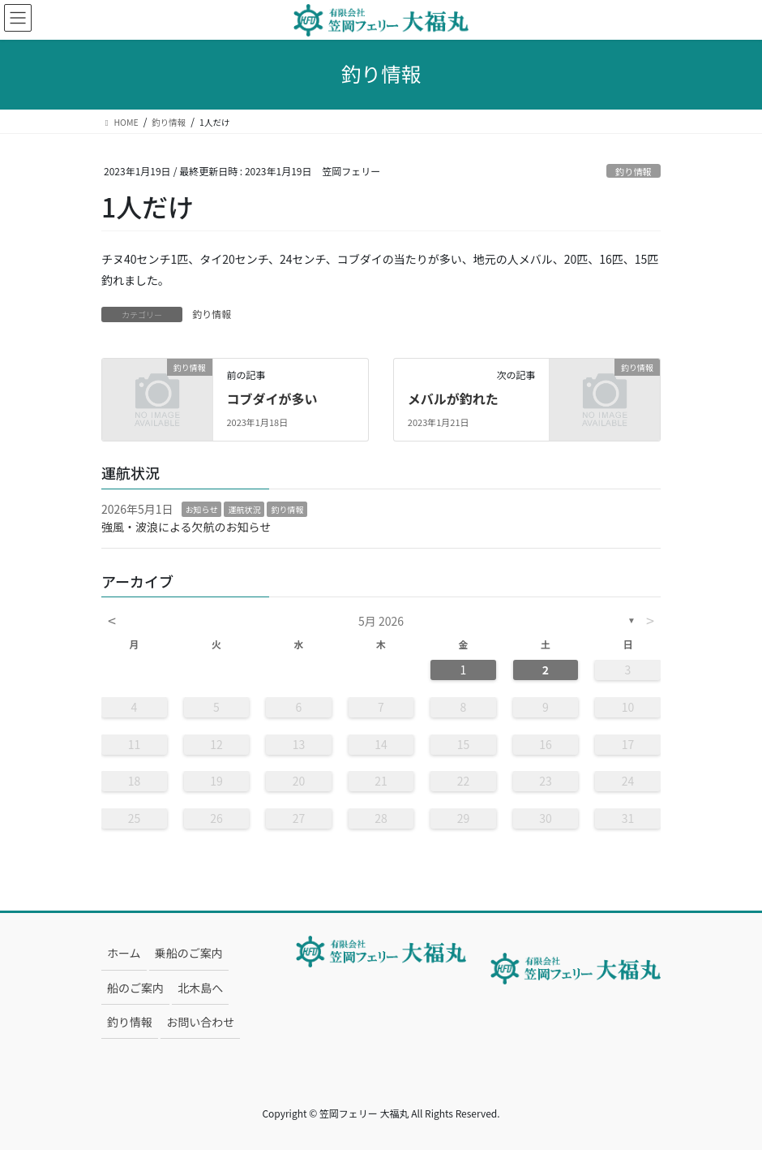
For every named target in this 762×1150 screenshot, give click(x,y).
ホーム (124, 953)
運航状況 (244, 509)
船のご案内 (135, 988)
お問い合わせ (200, 1022)
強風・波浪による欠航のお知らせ (186, 527)
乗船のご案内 (189, 953)
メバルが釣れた (453, 398)
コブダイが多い (271, 398)
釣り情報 (633, 171)
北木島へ (200, 988)
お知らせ (202, 509)
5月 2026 (381, 621)
